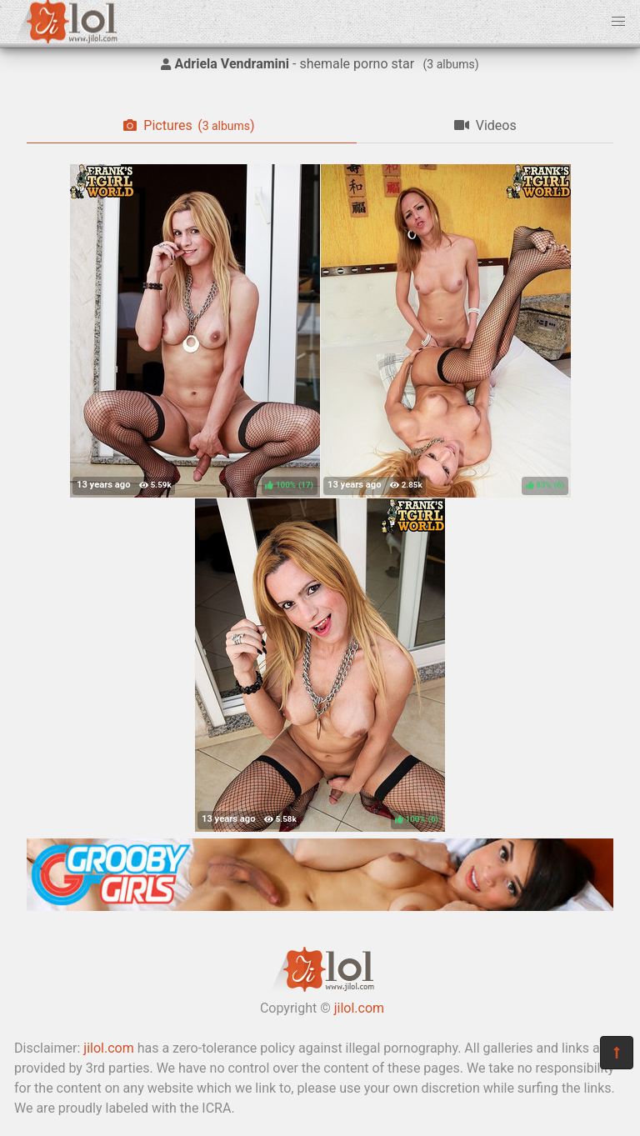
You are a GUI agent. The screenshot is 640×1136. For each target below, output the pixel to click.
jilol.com (359, 1008)
